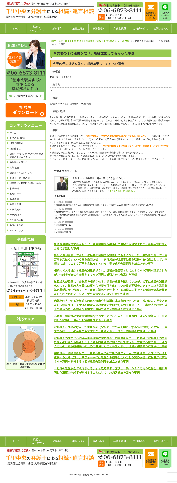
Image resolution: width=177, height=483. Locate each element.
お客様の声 (68, 222)
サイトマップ (16, 230)
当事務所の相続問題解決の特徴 (25, 183)
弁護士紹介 (78, 28)
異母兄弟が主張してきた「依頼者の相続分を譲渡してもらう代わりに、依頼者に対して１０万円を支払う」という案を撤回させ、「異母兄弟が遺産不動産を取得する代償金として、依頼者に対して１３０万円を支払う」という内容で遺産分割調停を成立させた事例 (110, 215)
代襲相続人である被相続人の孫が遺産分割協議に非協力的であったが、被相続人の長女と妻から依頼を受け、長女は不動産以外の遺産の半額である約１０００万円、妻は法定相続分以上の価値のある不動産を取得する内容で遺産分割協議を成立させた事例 (110, 305)
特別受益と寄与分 (19, 162)
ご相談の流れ (140, 28)
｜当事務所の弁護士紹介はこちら (120, 191)
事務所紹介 (99, 28)
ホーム (16, 28)
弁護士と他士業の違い (21, 178)
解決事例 (57, 28)
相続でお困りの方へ (36, 28)
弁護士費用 (119, 28)
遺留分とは (15, 148)
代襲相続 (14, 167)
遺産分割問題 (16, 143)
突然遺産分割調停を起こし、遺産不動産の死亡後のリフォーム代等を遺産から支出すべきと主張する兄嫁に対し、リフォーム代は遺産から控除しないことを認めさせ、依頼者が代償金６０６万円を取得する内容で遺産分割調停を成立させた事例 (110, 357)
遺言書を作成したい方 (21, 173)
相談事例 (14, 188)
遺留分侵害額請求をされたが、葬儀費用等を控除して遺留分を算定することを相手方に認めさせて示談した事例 (104, 205)
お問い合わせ (161, 28)
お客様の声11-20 (63, 232)
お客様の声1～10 (63, 225)
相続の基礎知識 (17, 138)
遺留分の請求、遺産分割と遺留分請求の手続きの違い (26, 155)
